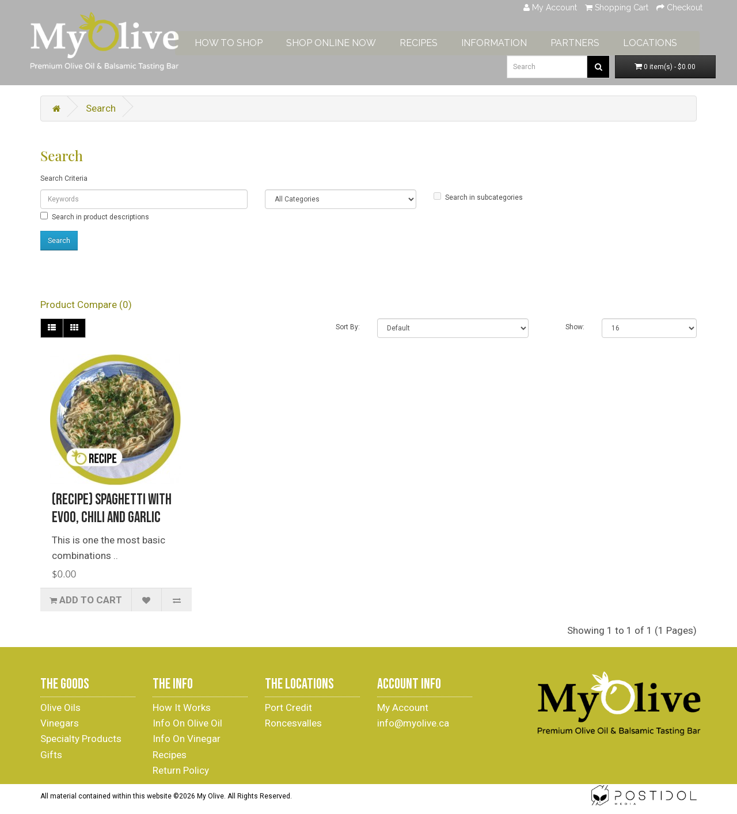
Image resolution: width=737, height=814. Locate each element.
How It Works (182, 707)
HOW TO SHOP (238, 41)
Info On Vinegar (187, 738)
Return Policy (181, 770)
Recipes (170, 754)
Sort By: (348, 327)
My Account (402, 707)
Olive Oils (60, 707)
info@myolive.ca (413, 723)
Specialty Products (80, 738)
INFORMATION (503, 41)
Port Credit (288, 707)
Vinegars (59, 723)
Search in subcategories (478, 196)
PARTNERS (584, 41)
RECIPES (428, 41)
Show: (574, 327)
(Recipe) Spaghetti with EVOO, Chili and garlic (112, 509)
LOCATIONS (659, 41)
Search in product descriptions (94, 216)
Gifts (51, 754)
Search (101, 108)
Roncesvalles (293, 723)
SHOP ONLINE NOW (340, 41)
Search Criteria (64, 178)
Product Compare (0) (86, 304)
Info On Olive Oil (187, 723)
